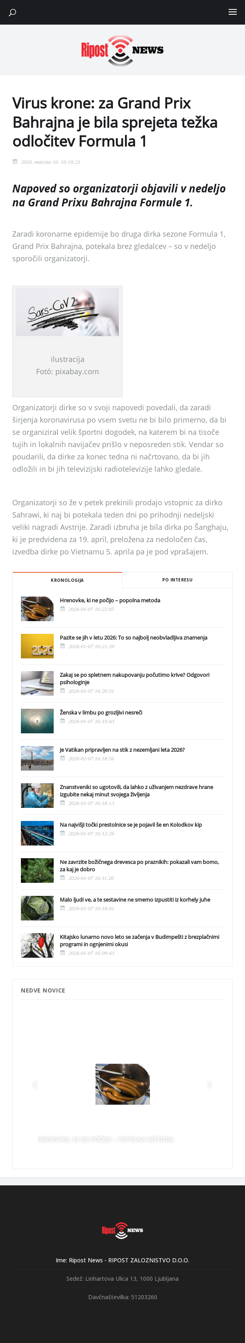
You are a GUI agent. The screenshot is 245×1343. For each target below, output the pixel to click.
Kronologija (67, 580)
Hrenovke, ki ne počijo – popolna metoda (110, 600)
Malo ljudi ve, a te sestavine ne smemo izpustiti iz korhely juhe (135, 899)
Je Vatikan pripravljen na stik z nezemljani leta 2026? (122, 749)
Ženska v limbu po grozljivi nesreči (101, 712)
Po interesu (177, 580)
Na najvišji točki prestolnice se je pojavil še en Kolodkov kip (131, 824)
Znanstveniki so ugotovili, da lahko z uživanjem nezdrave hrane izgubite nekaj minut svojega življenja (136, 790)
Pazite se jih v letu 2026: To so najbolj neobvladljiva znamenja (133, 637)
